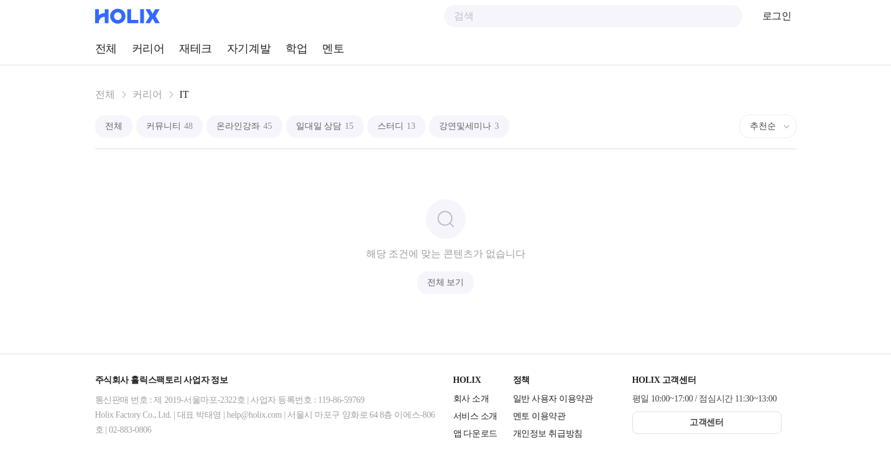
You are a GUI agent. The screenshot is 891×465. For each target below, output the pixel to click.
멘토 (333, 48)
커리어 (148, 48)
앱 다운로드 (475, 433)
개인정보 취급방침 (548, 433)
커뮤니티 (169, 126)
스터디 (396, 126)
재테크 (195, 48)
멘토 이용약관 (539, 416)
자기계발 (248, 48)
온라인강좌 (244, 126)
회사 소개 (471, 398)
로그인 (777, 16)
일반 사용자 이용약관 (553, 398)
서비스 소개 (475, 416)
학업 (296, 48)
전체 (106, 48)
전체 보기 (445, 282)
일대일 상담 (325, 126)
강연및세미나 (469, 126)
